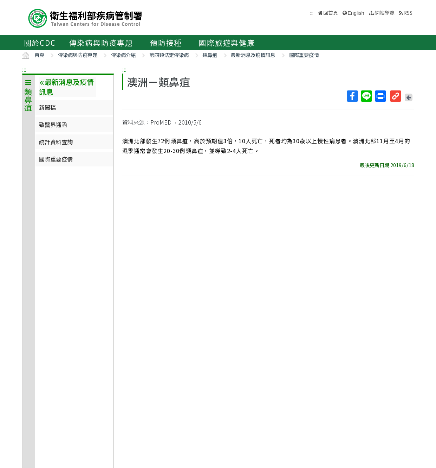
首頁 (39, 54)
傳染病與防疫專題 (101, 42)
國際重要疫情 (304, 54)
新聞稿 (47, 107)
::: (24, 69)
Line (366, 96)
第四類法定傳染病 (169, 54)
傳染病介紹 (123, 54)
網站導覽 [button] (384, 12)
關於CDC (40, 42)
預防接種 (166, 42)
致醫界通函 (53, 124)
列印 (380, 96)
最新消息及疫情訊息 (253, 54)
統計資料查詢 (56, 142)
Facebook (352, 96)
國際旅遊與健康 (227, 42)
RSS (407, 12)
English (355, 13)
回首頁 (330, 12)
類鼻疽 (209, 54)
